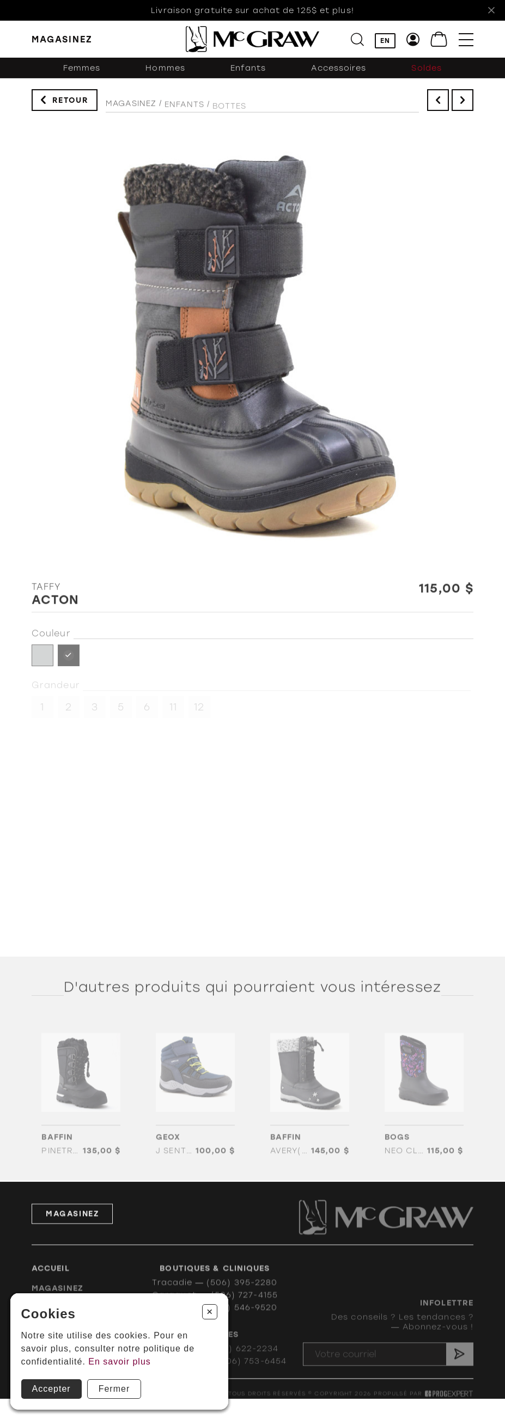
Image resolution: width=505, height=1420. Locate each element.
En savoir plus (119, 1361)
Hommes (165, 78)
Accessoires (338, 78)
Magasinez (131, 114)
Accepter (51, 1388)
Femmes (82, 78)
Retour (70, 105)
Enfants (248, 78)
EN (385, 41)
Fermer (114, 1388)
